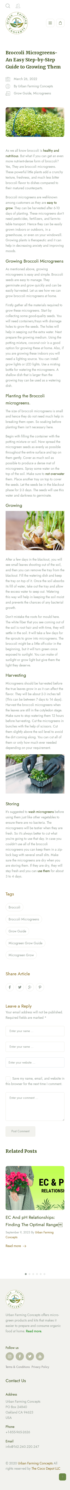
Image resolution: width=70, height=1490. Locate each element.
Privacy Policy (40, 1367)
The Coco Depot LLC (46, 1468)
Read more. (34, 1331)
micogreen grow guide (25, 944)
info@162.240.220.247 (22, 1446)
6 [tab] (44, 1275)
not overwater (54, 474)
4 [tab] (37, 1275)
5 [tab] (41, 1275)
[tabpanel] (35, 1208)
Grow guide (17, 932)
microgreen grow (21, 955)
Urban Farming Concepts (35, 86)
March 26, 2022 (25, 79)
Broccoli (14, 908)
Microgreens (42, 93)
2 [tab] (29, 1275)
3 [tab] (33, 1275)
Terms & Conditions (18, 1367)
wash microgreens (41, 812)
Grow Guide (22, 93)
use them (44, 871)
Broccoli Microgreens (24, 920)
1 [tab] (26, 1275)
